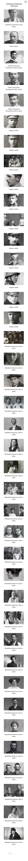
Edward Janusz (13, 46)
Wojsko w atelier (13, 130)
